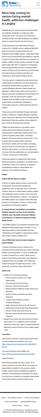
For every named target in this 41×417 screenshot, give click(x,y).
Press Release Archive (15, 398)
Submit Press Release (32, 398)
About (4, 398)
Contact (26, 405)
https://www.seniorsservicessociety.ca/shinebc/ (18, 354)
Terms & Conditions (11, 402)
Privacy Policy (17, 405)
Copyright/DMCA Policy (28, 402)
